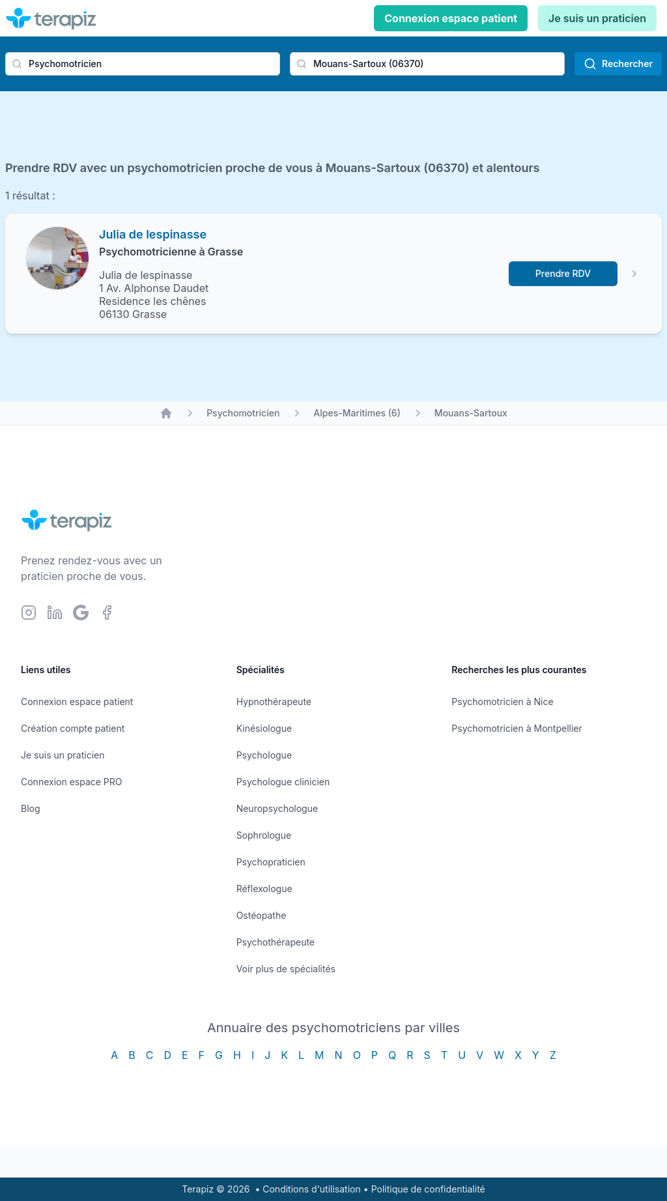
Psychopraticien (270, 861)
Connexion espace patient (450, 18)
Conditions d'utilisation (312, 1188)
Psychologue (264, 754)
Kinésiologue (264, 728)
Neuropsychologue (277, 808)
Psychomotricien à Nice (502, 701)
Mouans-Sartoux (470, 412)
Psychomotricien (242, 412)
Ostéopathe (261, 915)
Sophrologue (263, 835)
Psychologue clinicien (283, 781)
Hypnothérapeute (273, 701)
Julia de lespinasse (152, 234)
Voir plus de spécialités (285, 968)
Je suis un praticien (597, 18)
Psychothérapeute (275, 942)
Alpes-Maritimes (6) (357, 412)
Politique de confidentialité (428, 1188)
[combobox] (142, 64)
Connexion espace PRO (71, 781)
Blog (30, 808)
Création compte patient (72, 728)
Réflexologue (264, 888)
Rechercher (618, 63)
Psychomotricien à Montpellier (516, 728)
